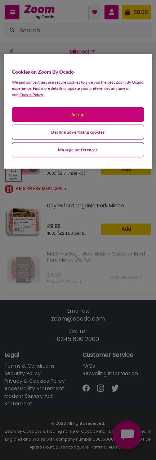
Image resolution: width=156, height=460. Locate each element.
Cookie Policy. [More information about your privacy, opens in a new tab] (31, 94)
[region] (78, 111)
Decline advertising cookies (77, 131)
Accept (78, 114)
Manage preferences (78, 149)
